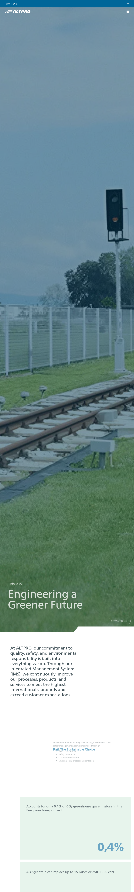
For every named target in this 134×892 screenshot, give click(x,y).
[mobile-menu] (127, 11)
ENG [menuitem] (15, 3)
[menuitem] (8, 4)
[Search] (127, 1)
